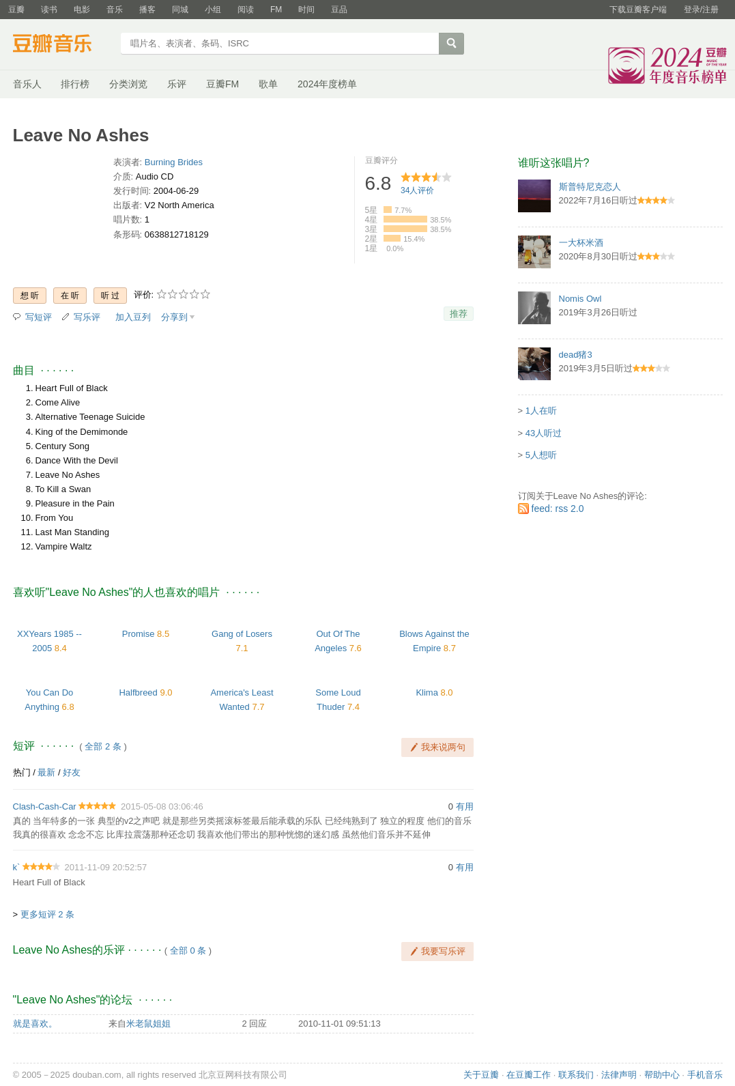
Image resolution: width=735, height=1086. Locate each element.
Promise (138, 634)
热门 (22, 772)
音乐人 (27, 83)
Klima (427, 692)
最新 (46, 772)
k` (16, 867)
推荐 (458, 314)
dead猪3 (575, 354)
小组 (213, 9)
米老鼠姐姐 (148, 1023)
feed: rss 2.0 (558, 508)
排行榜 (75, 83)
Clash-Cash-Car (44, 806)
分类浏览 (128, 83)
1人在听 (541, 410)
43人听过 (543, 433)
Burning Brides (174, 162)
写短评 (38, 317)
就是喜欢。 (35, 1023)
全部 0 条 (188, 950)
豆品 (339, 9)
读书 (49, 9)
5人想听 (541, 455)
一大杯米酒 (581, 243)
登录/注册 (701, 9)
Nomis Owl (580, 299)
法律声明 (619, 1075)
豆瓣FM (222, 83)
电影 (82, 9)
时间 (306, 9)
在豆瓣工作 (528, 1075)
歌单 (268, 83)
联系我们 (576, 1075)
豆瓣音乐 (62, 45)
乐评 (176, 83)
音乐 (114, 9)
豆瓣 (16, 9)
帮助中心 (662, 1075)
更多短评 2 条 (47, 914)
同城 (180, 9)
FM (276, 9)
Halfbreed (138, 692)
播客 (147, 9)
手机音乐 (705, 1075)
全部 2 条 (103, 746)
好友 (72, 772)
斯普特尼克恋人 (590, 187)
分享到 (174, 317)
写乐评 (87, 317)
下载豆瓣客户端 (638, 9)
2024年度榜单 (327, 83)
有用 (465, 806)
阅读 (245, 9)
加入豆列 (133, 317)
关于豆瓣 (481, 1075)
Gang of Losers (242, 634)
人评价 (417, 190)
